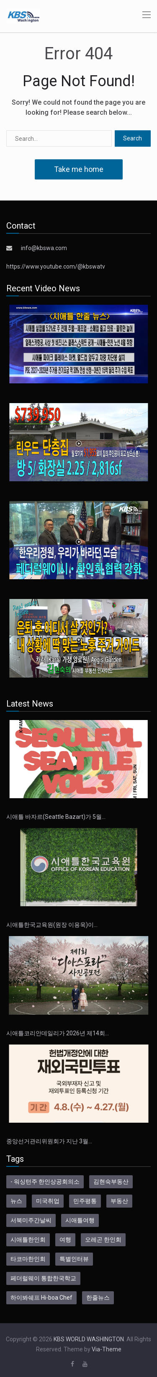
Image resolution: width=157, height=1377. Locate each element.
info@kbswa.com (44, 248)
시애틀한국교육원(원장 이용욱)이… (52, 924)
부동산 (119, 1201)
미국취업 (47, 1201)
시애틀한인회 (28, 1239)
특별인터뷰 (74, 1259)
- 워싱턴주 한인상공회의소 (45, 1181)
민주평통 (85, 1201)
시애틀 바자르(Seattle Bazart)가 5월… (56, 816)
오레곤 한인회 (103, 1239)
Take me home (78, 169)
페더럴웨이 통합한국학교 (43, 1278)
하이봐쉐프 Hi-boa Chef (41, 1297)
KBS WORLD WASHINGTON (89, 1339)
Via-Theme (106, 1349)
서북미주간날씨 (30, 1220)
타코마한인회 (28, 1259)
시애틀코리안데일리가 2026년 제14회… (57, 1033)
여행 (65, 1239)
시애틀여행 (80, 1220)
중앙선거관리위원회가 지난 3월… (49, 1141)
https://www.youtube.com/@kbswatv (55, 266)
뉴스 (16, 1201)
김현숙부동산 (111, 1181)
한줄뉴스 (98, 1297)
